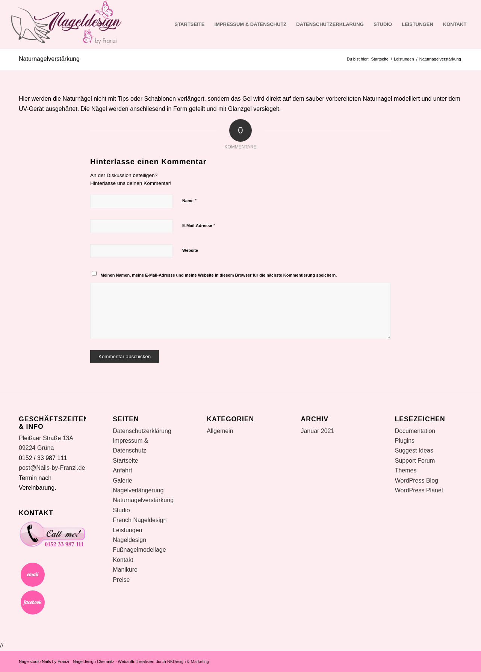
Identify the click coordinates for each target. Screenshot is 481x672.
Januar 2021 (317, 431)
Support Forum (415, 460)
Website (190, 250)
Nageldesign (129, 540)
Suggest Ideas (414, 450)
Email (33, 575)
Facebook (33, 602)
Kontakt (455, 24)
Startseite (189, 24)
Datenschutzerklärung (330, 24)
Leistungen (417, 24)
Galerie (122, 480)
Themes (406, 470)
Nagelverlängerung (138, 490)
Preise (121, 580)
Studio (383, 24)
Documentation (415, 431)
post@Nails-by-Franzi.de (52, 468)
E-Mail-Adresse (198, 225)
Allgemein (220, 431)
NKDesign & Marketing (188, 661)
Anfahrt (122, 470)
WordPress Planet (419, 490)
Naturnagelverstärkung (49, 59)
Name (189, 200)
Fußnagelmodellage (139, 549)
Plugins (404, 440)
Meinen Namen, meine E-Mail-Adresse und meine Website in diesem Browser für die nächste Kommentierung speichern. (219, 275)
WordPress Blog (416, 480)
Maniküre (125, 569)
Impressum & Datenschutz (250, 24)
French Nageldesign (139, 520)
